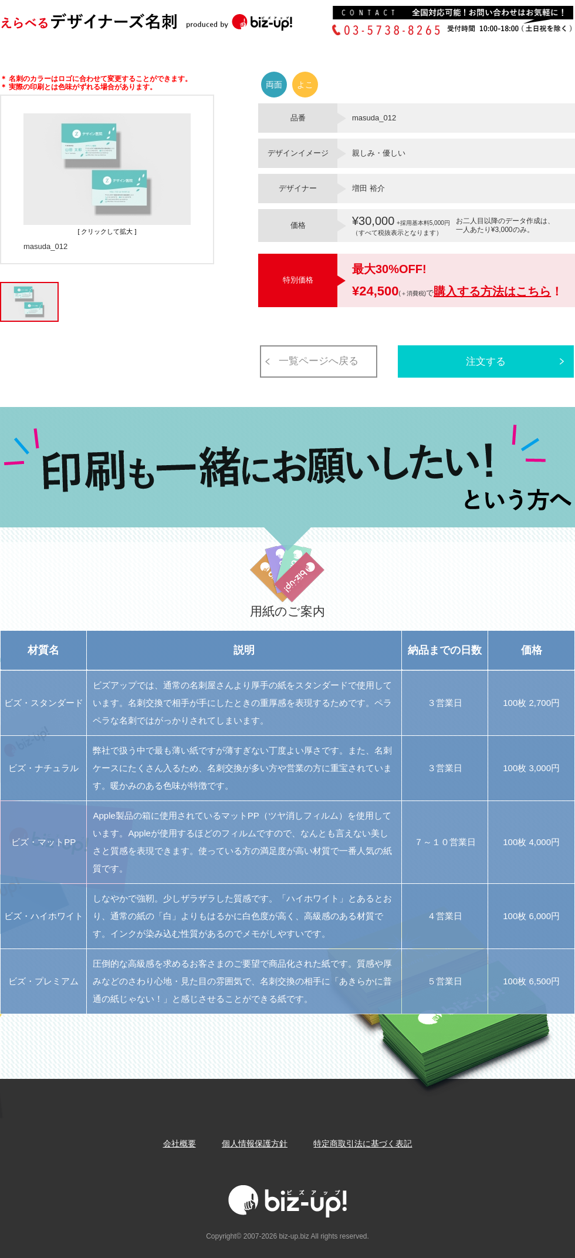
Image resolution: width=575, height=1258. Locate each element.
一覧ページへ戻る (318, 360)
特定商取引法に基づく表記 (362, 1143)
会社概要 (179, 1143)
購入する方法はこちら (492, 291)
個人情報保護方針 (255, 1143)
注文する (486, 361)
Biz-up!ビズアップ (164, 25)
